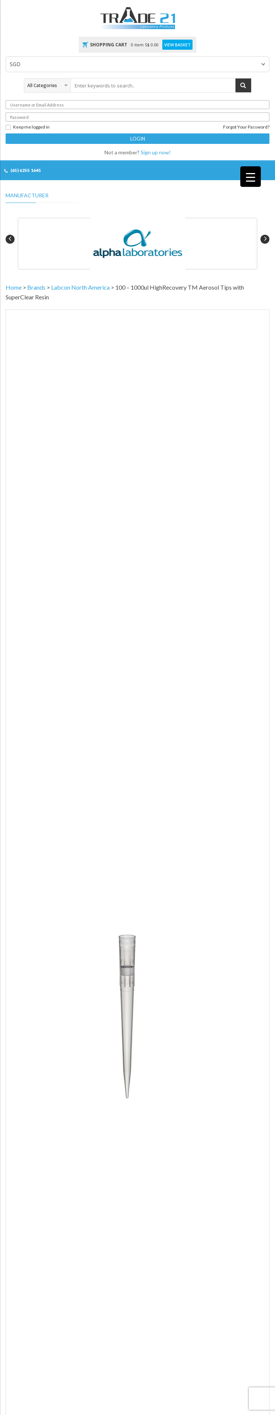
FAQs (11, 1252)
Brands (36, 287)
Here (259, 635)
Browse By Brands (24, 1104)
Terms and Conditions (28, 1240)
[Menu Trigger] (250, 176)
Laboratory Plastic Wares (30, 1078)
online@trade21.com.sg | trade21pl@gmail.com (62, 1190)
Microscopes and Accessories (36, 1091)
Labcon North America (80, 287)
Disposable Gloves (24, 1066)
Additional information (85, 864)
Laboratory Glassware (159, 1066)
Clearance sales (21, 1052)
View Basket (177, 45)
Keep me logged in (28, 127)
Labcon (14, 821)
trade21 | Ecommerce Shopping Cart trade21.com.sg (93, 1372)
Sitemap (157, 1372)
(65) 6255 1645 (25, 170)
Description (26, 864)
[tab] (27, 864)
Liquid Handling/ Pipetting (108, 813)
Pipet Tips (152, 813)
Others (145, 1091)
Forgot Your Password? (246, 127)
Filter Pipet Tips (185, 813)
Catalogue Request (24, 1227)
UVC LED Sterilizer (156, 1052)
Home (14, 287)
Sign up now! (156, 152)
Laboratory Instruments (161, 1078)
